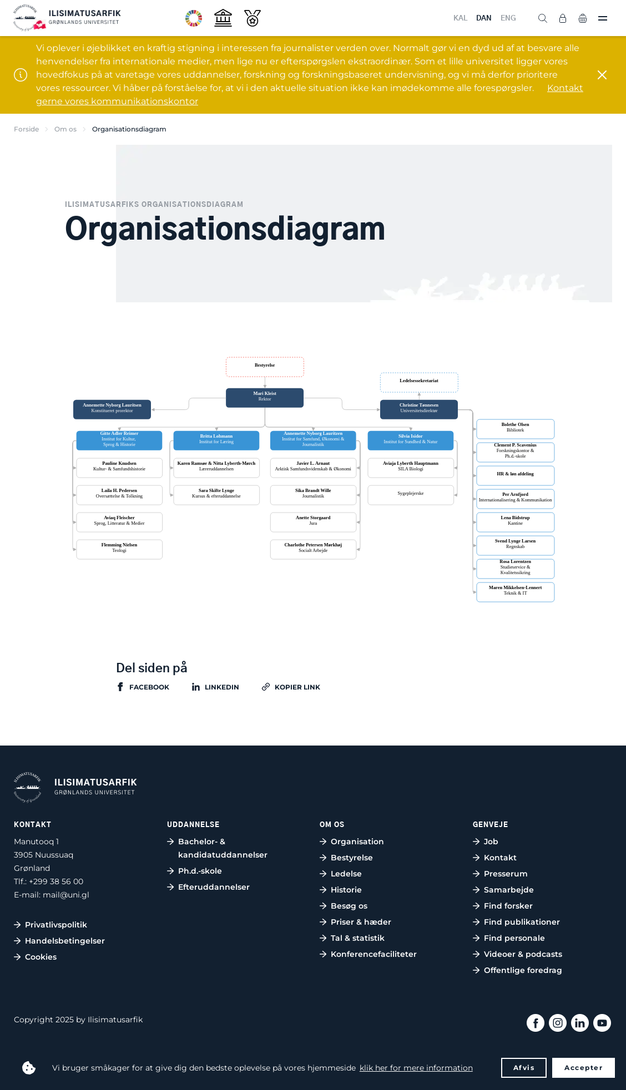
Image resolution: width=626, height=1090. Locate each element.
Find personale (514, 938)
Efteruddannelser (214, 887)
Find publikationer (522, 922)
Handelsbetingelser (65, 941)
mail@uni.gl (66, 895)
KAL (460, 18)
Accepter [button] (583, 1067)
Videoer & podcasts (523, 954)
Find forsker (508, 906)
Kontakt (500, 858)
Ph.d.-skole (200, 871)
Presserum (506, 874)
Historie (346, 890)
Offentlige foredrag (523, 970)
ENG (508, 18)
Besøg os (349, 906)
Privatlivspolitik (56, 925)
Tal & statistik (358, 938)
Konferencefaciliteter (374, 954)
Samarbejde (509, 890)
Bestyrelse (352, 858)
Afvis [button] (524, 1067)
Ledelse (346, 874)
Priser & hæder (361, 922)
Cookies (41, 957)
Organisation (357, 841)
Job (491, 841)
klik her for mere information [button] (416, 1068)
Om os (65, 129)
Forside (26, 129)
